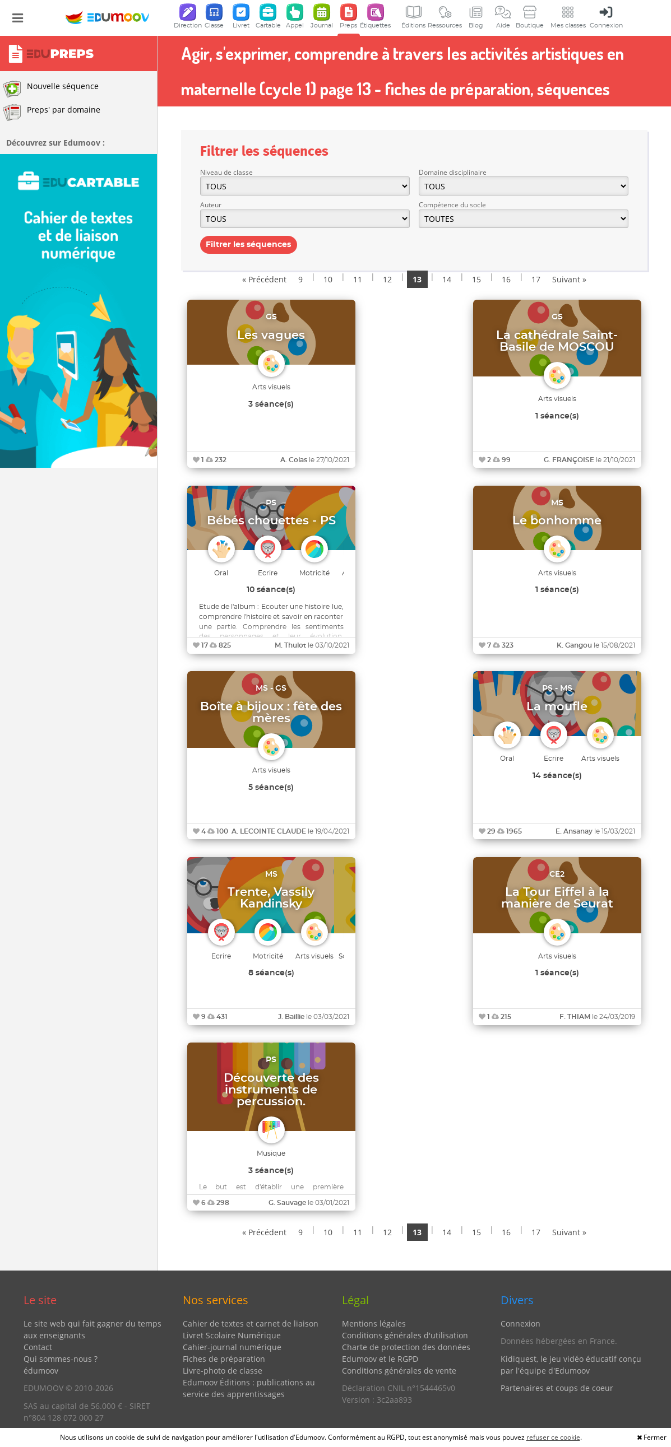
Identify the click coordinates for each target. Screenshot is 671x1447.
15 (476, 279)
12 (387, 279)
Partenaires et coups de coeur (557, 1388)
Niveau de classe (226, 172)
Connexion (520, 1323)
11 (357, 279)
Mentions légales (374, 1323)
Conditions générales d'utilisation (405, 1335)
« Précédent (264, 279)
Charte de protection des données (406, 1347)
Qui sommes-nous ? (61, 1358)
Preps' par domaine (51, 113)
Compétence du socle (452, 204)
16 (506, 279)
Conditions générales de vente (399, 1370)
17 (535, 279)
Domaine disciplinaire (453, 172)
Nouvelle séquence (51, 89)
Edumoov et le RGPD (380, 1358)
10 (327, 279)
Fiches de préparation (224, 1358)
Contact (38, 1347)
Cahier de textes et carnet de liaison (250, 1323)
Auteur (210, 204)
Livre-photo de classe (222, 1370)
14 (446, 279)
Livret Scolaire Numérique (232, 1335)
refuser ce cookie (553, 1437)
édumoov (41, 1370)
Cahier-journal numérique (232, 1347)
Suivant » (569, 279)
